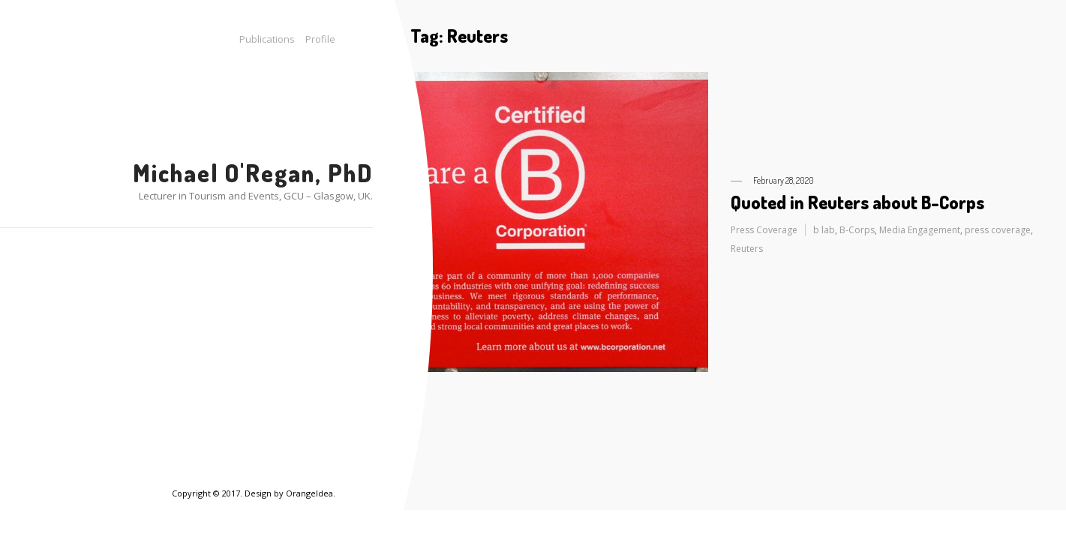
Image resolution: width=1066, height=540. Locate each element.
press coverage (998, 230)
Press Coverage (764, 230)
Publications (267, 39)
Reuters (747, 248)
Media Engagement (919, 230)
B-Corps (857, 230)
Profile (320, 39)
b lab (824, 230)
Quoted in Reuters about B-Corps (857, 202)
